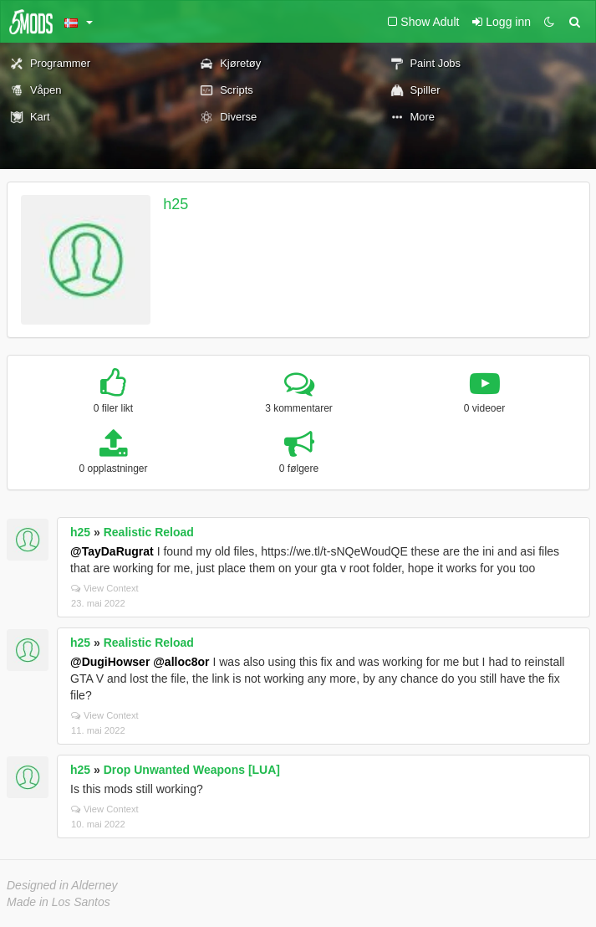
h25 (175, 204)
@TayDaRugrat (112, 551)
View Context (105, 588)
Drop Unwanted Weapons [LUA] (192, 769)
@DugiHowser (110, 661)
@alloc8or (181, 661)
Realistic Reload (149, 532)
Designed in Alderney (62, 885)
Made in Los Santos (58, 902)
